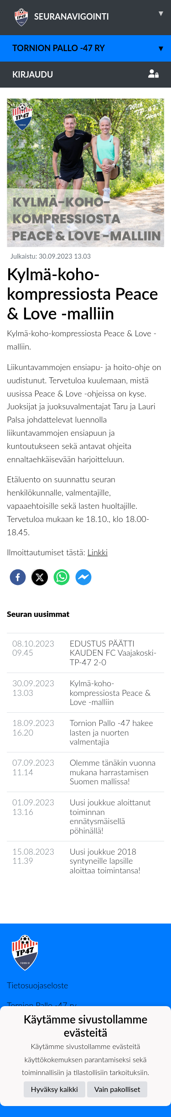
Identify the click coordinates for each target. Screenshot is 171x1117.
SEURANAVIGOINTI (91, 13)
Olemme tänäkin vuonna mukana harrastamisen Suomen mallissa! (113, 771)
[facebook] (18, 577)
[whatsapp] (61, 577)
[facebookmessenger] (83, 577)
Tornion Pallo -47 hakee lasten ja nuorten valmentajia (111, 732)
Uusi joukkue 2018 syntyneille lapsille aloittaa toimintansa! (105, 860)
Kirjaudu (85, 74)
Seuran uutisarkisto (47, 896)
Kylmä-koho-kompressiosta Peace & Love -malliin (110, 692)
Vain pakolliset (117, 1089)
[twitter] (39, 577)
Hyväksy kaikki (54, 1089)
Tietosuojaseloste (37, 985)
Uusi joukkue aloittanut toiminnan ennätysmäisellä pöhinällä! (110, 816)
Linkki (98, 552)
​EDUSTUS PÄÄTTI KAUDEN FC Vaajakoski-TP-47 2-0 (113, 652)
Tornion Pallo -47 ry (91, 48)
